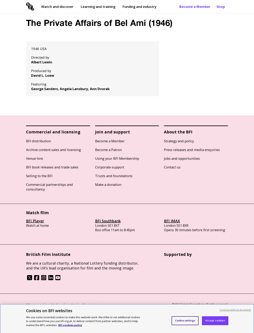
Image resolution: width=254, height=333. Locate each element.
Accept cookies (215, 322)
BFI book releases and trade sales (52, 167)
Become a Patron (108, 149)
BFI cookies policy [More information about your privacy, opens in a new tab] (70, 327)
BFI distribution (38, 141)
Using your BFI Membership (117, 158)
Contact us (172, 167)
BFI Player (35, 220)
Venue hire (34, 158)
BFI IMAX (172, 220)
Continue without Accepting (235, 311)
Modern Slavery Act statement (90, 304)
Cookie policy (59, 304)
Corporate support (109, 167)
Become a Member (194, 6)
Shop (220, 6)
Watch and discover (57, 6)
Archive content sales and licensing (53, 149)
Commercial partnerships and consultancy (49, 187)
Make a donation (108, 184)
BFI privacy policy (37, 304)
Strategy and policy (179, 141)
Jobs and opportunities (182, 158)
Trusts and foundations (113, 175)
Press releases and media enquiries (192, 149)
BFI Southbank (108, 220)
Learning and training (98, 6)
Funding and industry (139, 6)
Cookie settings (185, 322)
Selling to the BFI (39, 175)
